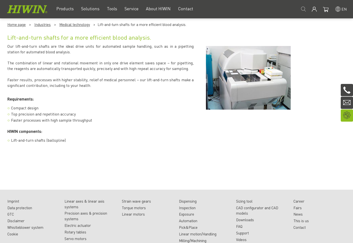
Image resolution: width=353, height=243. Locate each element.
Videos (241, 239)
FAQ (239, 226)
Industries (42, 24)
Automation (188, 220)
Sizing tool (244, 201)
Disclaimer (16, 220)
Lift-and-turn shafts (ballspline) (38, 140)
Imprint (13, 201)
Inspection (187, 207)
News (298, 214)
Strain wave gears (136, 201)
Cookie (12, 233)
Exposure (186, 214)
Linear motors (133, 214)
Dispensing (188, 201)
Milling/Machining (192, 240)
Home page (16, 24)
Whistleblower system (25, 227)
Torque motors (134, 207)
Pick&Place (188, 227)
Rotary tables (75, 232)
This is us (301, 220)
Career (298, 201)
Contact (299, 227)
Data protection (19, 207)
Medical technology (74, 24)
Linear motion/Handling (197, 233)
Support (242, 233)
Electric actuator (77, 225)
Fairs (297, 207)
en (344, 9)
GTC (10, 214)
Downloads (245, 219)
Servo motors (75, 238)
